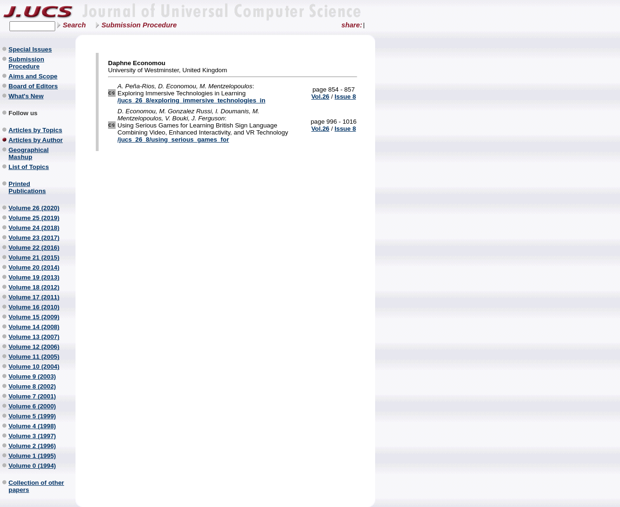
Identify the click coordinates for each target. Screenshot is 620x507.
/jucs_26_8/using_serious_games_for (173, 139)
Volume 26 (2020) (33, 207)
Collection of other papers (36, 486)
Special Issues (30, 49)
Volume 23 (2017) (33, 237)
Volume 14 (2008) (33, 326)
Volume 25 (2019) (33, 217)
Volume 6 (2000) (32, 406)
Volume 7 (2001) (32, 396)
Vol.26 (320, 96)
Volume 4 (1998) (32, 426)
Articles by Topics (35, 130)
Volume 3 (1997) (32, 435)
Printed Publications (27, 187)
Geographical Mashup (28, 153)
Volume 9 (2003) (32, 376)
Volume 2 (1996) (32, 445)
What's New (25, 96)
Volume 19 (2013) (33, 277)
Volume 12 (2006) (33, 346)
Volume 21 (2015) (33, 257)
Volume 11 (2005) (33, 356)
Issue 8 (345, 96)
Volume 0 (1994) (32, 465)
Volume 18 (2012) (33, 287)
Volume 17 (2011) (33, 297)
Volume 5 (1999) (32, 416)
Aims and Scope (33, 76)
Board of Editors (33, 86)
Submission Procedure (139, 25)
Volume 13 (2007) (33, 336)
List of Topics (28, 166)
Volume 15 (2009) (33, 317)
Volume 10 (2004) (33, 366)
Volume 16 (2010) (33, 307)
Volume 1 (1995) (32, 455)
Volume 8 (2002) (32, 386)
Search (74, 25)
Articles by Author (35, 140)
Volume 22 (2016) (33, 247)
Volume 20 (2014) (33, 267)
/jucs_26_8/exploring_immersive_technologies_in (191, 100)
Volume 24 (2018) (33, 227)
